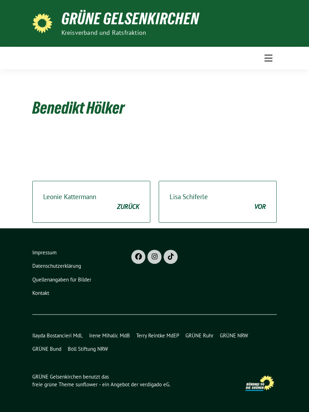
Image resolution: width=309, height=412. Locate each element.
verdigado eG (154, 384)
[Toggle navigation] (268, 58)
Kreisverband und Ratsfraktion (103, 32)
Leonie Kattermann (91, 202)
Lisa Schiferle (218, 202)
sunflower (86, 384)
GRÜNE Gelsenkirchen (130, 18)
